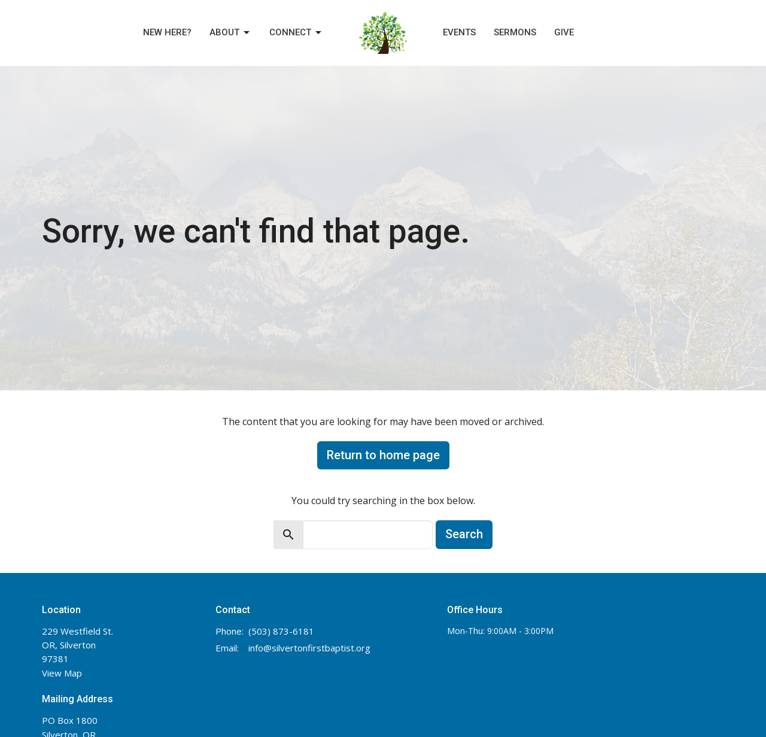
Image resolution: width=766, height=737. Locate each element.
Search (464, 534)
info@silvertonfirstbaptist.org (309, 648)
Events (459, 32)
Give (564, 32)
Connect (296, 33)
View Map (62, 673)
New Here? (167, 32)
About (230, 33)
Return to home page (383, 455)
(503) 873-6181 (281, 631)
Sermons (515, 32)
